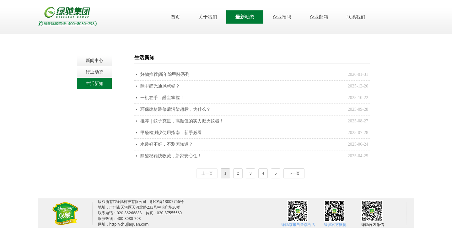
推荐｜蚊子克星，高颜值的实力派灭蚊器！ (182, 121)
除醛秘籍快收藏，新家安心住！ (171, 156)
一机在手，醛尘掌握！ (162, 97)
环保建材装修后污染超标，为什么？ (175, 109)
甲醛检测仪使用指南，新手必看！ (173, 132)
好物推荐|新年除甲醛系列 (165, 74)
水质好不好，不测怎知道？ (166, 144)
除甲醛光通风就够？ (160, 86)
